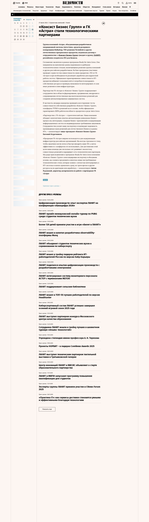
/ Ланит (67, 23)
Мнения (124, 7)
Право (108, 11)
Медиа (58, 7)
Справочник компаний (74, 11)
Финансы (30, 7)
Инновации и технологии (22, 11)
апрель (29, 20)
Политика (77, 7)
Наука (114, 11)
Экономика (21, 7)
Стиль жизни (107, 7)
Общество (86, 7)
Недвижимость (67, 7)
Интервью (116, 7)
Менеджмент (96, 7)
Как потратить (123, 11)
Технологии (49, 7)
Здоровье (44, 11)
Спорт (51, 11)
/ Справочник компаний (56, 23)
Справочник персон (90, 11)
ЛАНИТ (97, 55)
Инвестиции (39, 7)
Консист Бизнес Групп (68, 55)
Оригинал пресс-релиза (52, 186)
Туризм (101, 11)
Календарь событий (17, 19)
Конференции (60, 11)
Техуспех (36, 11)
